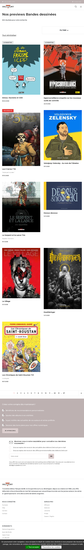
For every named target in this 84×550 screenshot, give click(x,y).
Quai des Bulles (7, 532)
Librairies (47, 510)
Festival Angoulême (8, 529)
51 (59, 393)
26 (55, 393)
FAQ (3, 508)
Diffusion (47, 505)
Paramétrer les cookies (51, 547)
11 (50, 393)
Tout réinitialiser (9, 35)
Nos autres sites (9, 1)
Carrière (4, 510)
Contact (4, 513)
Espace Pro (77, 1)
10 (46, 393)
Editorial (47, 508)
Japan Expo (6, 535)
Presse (46, 513)
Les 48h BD (5, 538)
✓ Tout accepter (33, 547)
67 (64, 393)
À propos (5, 505)
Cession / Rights (49, 516)
